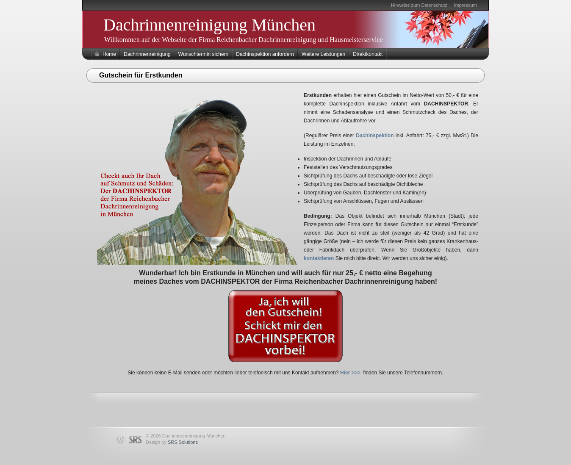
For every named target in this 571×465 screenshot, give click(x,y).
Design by (172, 442)
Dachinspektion (375, 135)
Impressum (465, 5)
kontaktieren (319, 258)
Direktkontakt (368, 54)
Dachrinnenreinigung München (209, 24)
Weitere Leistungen (323, 54)
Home (109, 54)
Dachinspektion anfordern (265, 54)
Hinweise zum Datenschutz (419, 5)
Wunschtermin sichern (203, 54)
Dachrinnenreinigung (147, 54)
